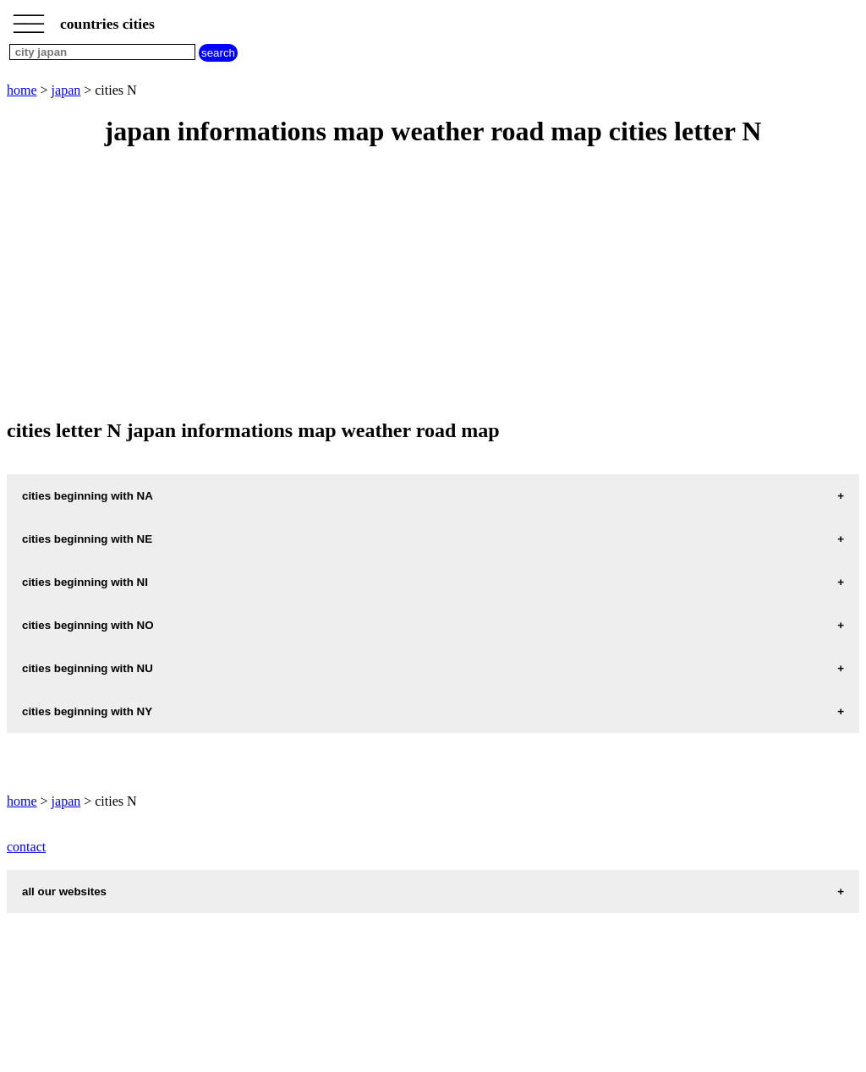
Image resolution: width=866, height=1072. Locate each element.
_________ (29, 19)
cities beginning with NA (87, 496)
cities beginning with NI (85, 582)
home (22, 90)
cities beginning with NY (87, 711)
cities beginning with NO (88, 625)
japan (66, 90)
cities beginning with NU (87, 668)
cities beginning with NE (87, 539)
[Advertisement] (433, 284)
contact (26, 847)
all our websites (64, 891)
